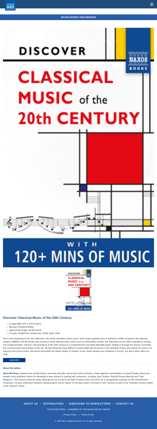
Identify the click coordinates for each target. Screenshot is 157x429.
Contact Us (125, 403)
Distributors (53, 403)
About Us (31, 403)
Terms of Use (87, 414)
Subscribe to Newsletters (90, 403)
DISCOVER (14, 360)
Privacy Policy (69, 414)
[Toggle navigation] (151, 4)
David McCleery (11, 373)
